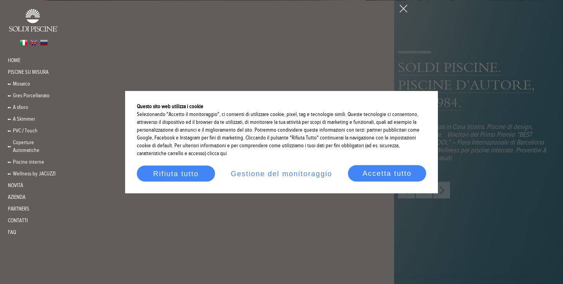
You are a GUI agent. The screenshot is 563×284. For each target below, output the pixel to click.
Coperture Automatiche (26, 146)
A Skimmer (24, 119)
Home (14, 60)
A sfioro (20, 107)
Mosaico (21, 84)
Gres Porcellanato (31, 96)
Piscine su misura (28, 72)
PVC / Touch (25, 131)
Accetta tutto (387, 173)
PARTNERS (18, 209)
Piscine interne (28, 162)
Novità (15, 185)
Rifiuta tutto (176, 173)
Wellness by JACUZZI (34, 174)
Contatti (18, 221)
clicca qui (217, 153)
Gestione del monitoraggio (281, 173)
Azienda (16, 197)
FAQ (12, 232)
